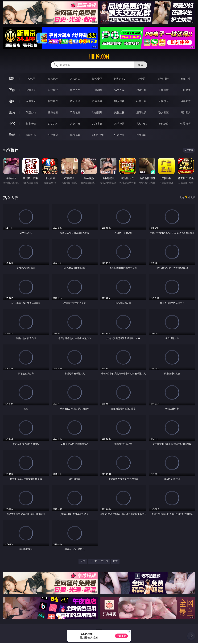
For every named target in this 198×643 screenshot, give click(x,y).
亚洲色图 (53, 112)
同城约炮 (31, 135)
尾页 (115, 561)
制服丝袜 (119, 101)
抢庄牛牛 (185, 78)
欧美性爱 (97, 101)
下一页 (104, 561)
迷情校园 (119, 123)
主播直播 (163, 90)
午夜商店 (53, 135)
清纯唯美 (141, 112)
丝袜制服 (141, 90)
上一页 (93, 561)
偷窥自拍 (31, 112)
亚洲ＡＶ (31, 90)
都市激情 (31, 123)
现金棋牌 (163, 78)
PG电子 (31, 78)
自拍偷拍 (53, 90)
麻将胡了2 (119, 78)
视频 (12, 90)
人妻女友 (75, 123)
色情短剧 (141, 135)
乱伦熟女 (163, 101)
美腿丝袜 (119, 112)
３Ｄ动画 (97, 90)
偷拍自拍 (53, 101)
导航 (12, 135)
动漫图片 (97, 112)
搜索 (140, 65)
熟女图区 (163, 112)
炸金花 (141, 78)
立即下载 (121, 635)
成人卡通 (75, 101)
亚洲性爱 (31, 101)
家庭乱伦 (53, 123)
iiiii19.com (99, 56)
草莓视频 (75, 135)
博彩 (12, 78)
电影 (12, 101)
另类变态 (185, 101)
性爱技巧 (185, 123)
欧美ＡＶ (75, 90)
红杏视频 (119, 135)
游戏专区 (97, 78)
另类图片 (185, 112)
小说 (12, 123)
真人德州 (53, 78)
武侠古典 (97, 123)
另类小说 (141, 123)
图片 (12, 112)
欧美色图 (75, 112)
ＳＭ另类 (185, 90)
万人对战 (75, 78)
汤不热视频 (97, 135)
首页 (82, 561)
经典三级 (141, 101)
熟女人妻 (119, 90)
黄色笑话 (163, 123)
